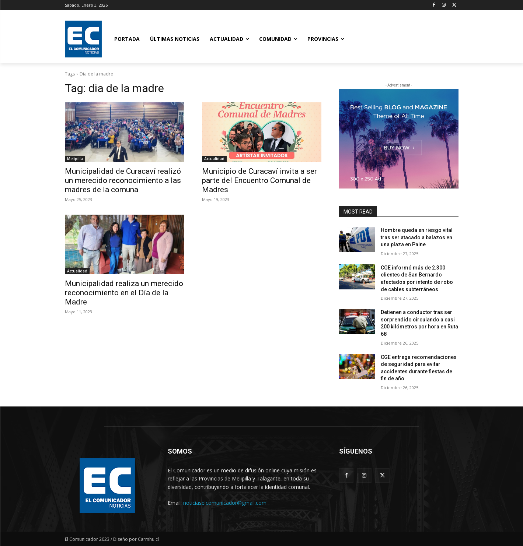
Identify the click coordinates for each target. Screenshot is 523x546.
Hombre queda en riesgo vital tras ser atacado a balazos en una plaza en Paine (417, 237)
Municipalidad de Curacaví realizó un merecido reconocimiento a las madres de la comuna (123, 180)
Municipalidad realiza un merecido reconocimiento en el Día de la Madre (124, 292)
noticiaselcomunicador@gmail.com (224, 502)
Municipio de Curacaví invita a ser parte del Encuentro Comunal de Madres (259, 180)
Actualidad (214, 158)
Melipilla (75, 158)
